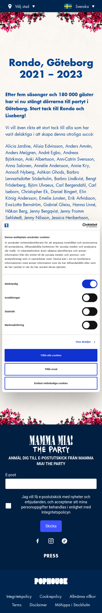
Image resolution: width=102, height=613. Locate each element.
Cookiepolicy (51, 596)
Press (51, 556)
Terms (17, 604)
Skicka (51, 526)
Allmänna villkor (83, 596)
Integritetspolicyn (56, 512)
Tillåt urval (51, 369)
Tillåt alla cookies (50, 355)
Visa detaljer (83, 341)
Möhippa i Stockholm (72, 604)
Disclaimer (38, 604)
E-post (10, 475)
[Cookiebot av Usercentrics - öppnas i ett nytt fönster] (73, 225)
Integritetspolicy (19, 596)
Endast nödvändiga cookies (51, 383)
